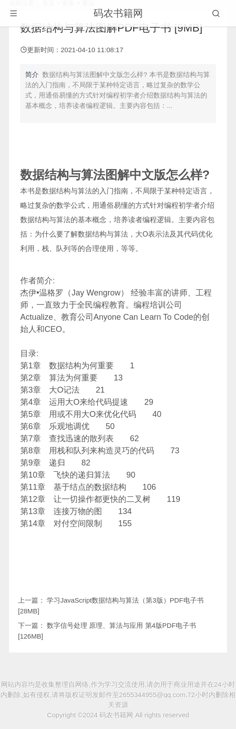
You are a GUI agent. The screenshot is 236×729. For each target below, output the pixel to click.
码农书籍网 (118, 13)
